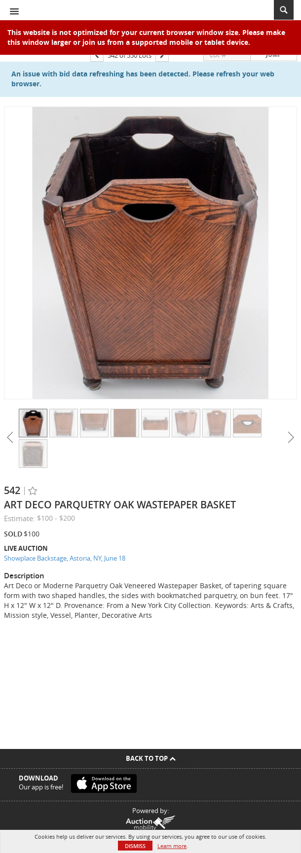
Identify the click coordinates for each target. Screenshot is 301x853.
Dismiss (135, 846)
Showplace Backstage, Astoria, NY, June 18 (64, 558)
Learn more (172, 846)
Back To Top (151, 758)
